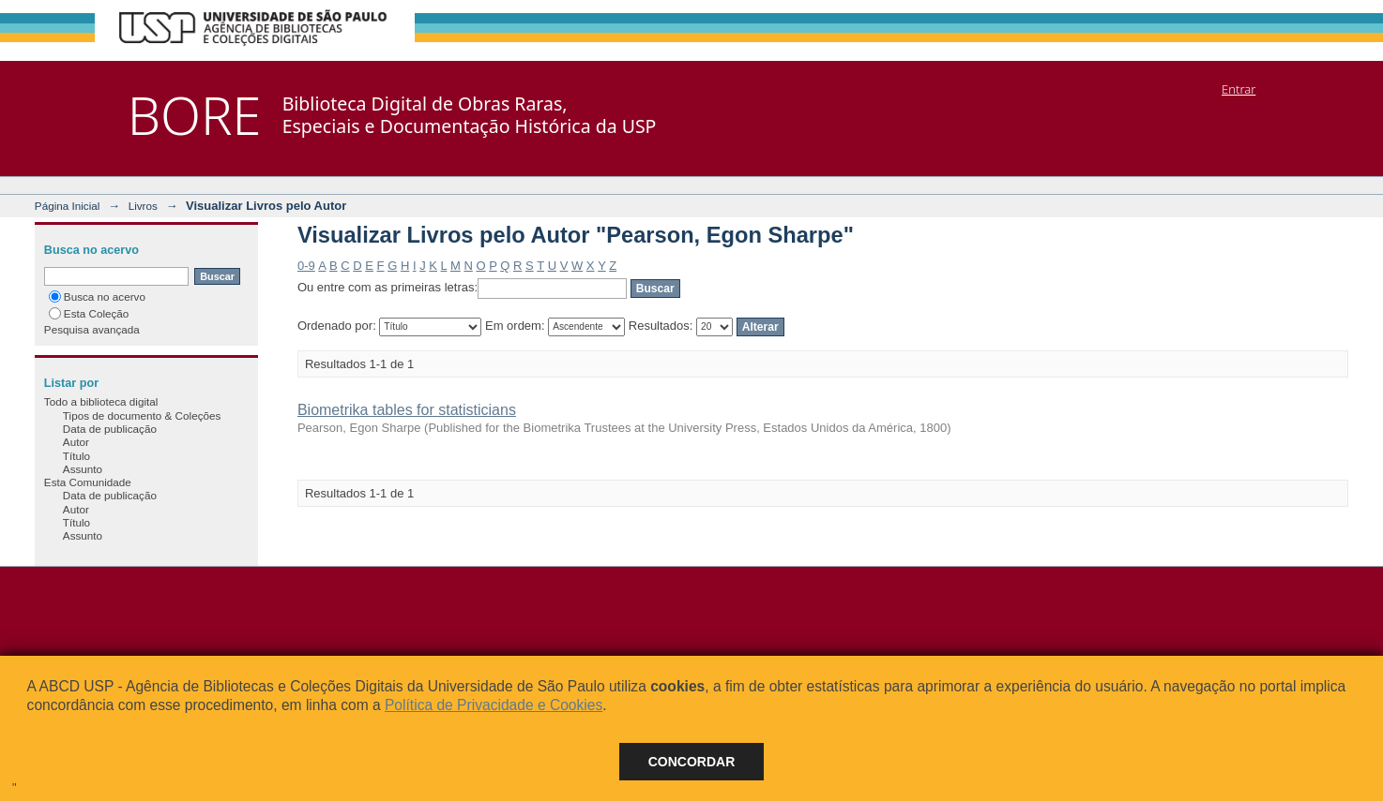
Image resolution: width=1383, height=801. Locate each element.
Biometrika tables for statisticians (406, 410)
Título (76, 456)
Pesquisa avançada (92, 329)
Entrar (1238, 89)
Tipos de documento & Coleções (141, 415)
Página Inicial (67, 206)
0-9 (306, 266)
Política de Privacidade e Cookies (493, 705)
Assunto (82, 469)
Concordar (692, 761)
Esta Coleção (89, 313)
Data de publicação (110, 429)
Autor (76, 442)
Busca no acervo (97, 296)
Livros (143, 206)
